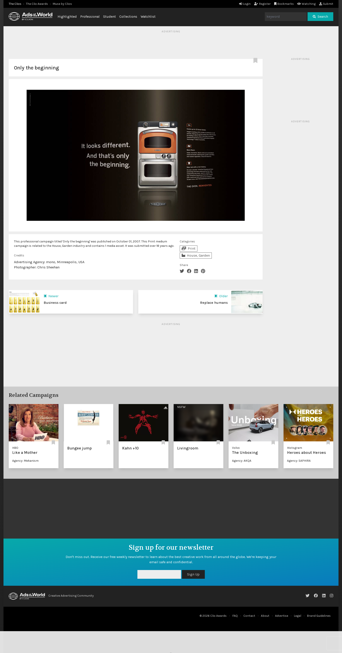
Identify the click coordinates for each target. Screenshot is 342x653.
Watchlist (148, 16)
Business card (55, 303)
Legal (297, 616)
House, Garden (196, 255)
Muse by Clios (62, 4)
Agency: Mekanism (25, 461)
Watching (306, 4)
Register (262, 4)
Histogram (294, 448)
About (265, 616)
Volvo (236, 448)
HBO (15, 448)
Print (188, 248)
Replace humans (214, 303)
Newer (51, 296)
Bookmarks (284, 4)
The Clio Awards (37, 4)
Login (245, 4)
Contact (249, 616)
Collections (128, 16)
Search (320, 16)
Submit (326, 4)
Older (221, 296)
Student (109, 16)
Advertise (281, 616)
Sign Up (193, 574)
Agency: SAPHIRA (299, 461)
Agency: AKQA (241, 461)
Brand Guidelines (319, 616)
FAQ (235, 616)
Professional (90, 16)
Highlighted (67, 16)
